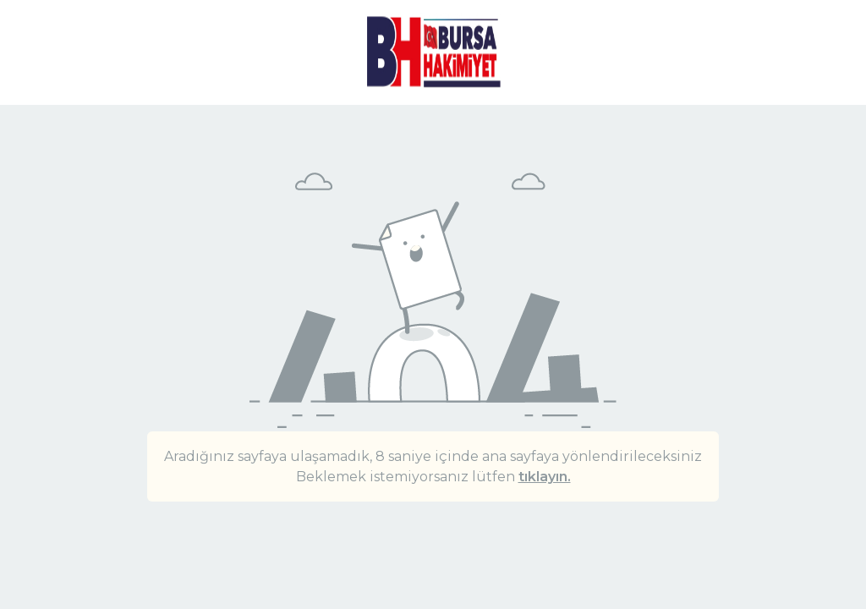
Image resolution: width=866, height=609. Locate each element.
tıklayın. (544, 477)
